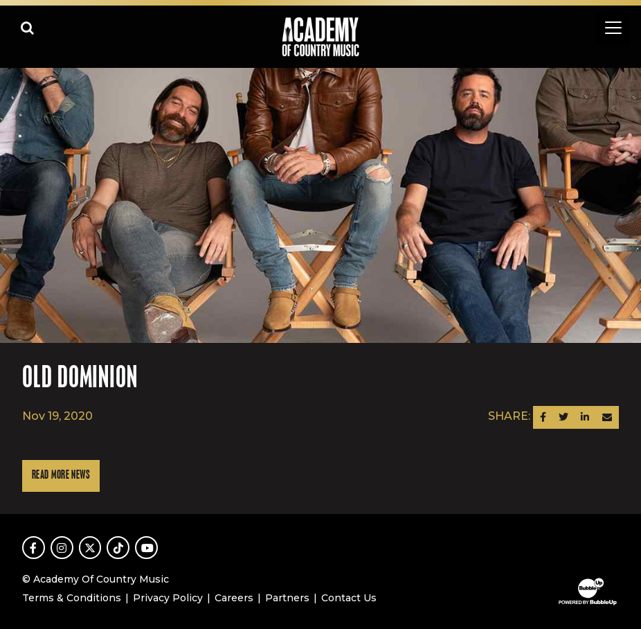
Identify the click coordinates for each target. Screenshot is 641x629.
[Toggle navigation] (613, 27)
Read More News (61, 475)
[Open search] (27, 27)
